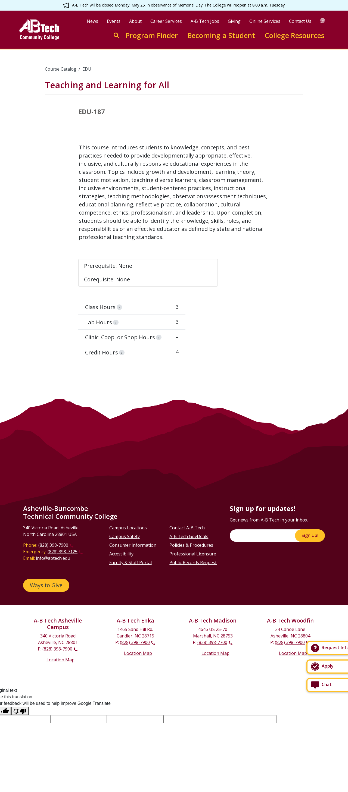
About (135, 21)
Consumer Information (132, 545)
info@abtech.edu (53, 558)
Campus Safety (124, 536)
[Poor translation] (20, 711)
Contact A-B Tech (187, 528)
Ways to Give (46, 585)
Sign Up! (310, 535)
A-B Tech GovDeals (188, 536)
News (92, 21)
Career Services (166, 21)
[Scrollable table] (174, 194)
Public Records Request (193, 562)
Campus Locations (128, 528)
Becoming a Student (221, 35)
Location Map (60, 660)
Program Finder (152, 35)
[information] (119, 307)
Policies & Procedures (191, 545)
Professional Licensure (192, 554)
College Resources (294, 35)
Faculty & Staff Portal (130, 562)
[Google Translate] (322, 20)
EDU (86, 69)
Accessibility (121, 554)
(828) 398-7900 (53, 545)
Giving (234, 21)
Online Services (264, 21)
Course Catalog (60, 69)
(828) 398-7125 (62, 552)
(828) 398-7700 (212, 642)
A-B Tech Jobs (205, 21)
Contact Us (300, 21)
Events (113, 21)
